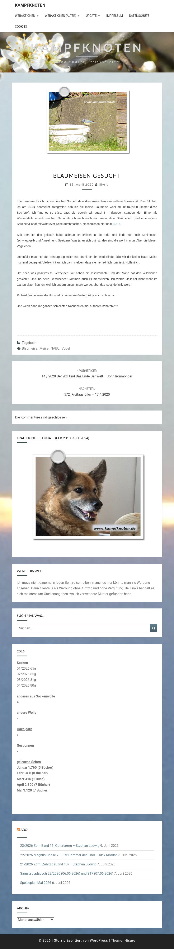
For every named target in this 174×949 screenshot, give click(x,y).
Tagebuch (29, 343)
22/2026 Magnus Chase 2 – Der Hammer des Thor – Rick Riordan (69, 855)
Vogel (66, 348)
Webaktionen (25, 15)
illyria (104, 184)
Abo (24, 830)
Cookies (21, 26)
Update (91, 15)
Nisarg (130, 941)
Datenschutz (139, 15)
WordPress (99, 941)
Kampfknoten (30, 5)
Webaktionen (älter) (60, 15)
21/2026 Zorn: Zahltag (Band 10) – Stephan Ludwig (58, 864)
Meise (43, 348)
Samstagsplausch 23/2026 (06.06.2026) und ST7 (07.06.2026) (66, 873)
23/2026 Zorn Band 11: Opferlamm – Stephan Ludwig (60, 846)
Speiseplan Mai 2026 (35, 883)
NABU (117, 224)
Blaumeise (29, 348)
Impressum (114, 15)
